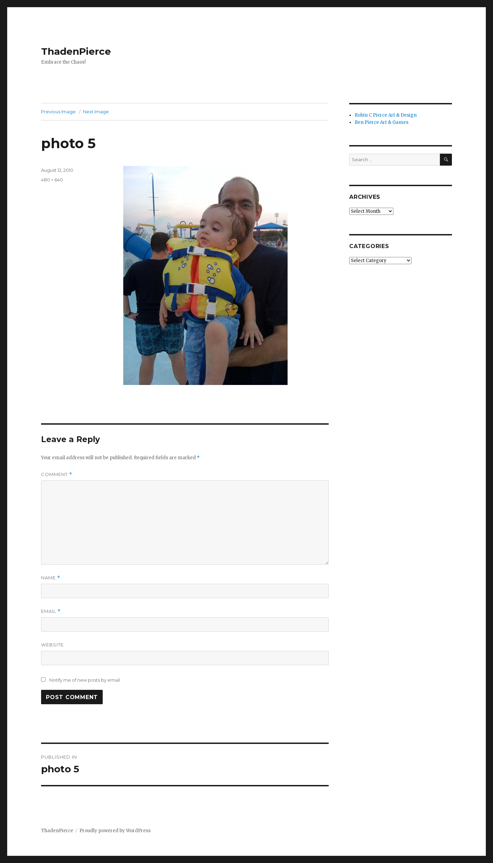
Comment (56, 474)
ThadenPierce (76, 51)
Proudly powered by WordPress (115, 831)
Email (51, 611)
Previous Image (58, 111)
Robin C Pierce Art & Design (386, 115)
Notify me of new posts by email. (85, 680)
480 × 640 (52, 179)
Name (50, 578)
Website (52, 644)
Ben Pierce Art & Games (381, 122)
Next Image (96, 111)
